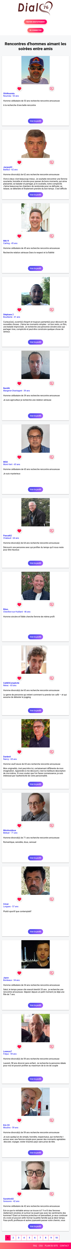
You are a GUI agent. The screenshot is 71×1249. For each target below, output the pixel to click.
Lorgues (7, 906)
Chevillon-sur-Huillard (13, 612)
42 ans (16, 1201)
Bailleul (6, 169)
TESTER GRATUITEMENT (35, 22)
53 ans (16, 96)
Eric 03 (6, 1125)
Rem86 (6, 388)
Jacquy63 (7, 167)
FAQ (35, 1245)
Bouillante (7, 317)
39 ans (27, 390)
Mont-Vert (7, 464)
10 (56, 1238)
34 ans (17, 980)
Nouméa (7, 96)
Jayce (6, 978)
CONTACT (64, 1245)
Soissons (7, 1201)
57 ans (15, 906)
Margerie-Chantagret (12, 390)
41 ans (17, 317)
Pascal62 (7, 535)
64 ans (16, 538)
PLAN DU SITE (51, 1245)
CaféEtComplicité (11, 683)
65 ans (17, 464)
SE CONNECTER (35, 30)
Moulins (7, 1127)
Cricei (6, 904)
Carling (6, 243)
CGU (41, 1245)
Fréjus (6, 1054)
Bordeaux (7, 980)
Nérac (6, 685)
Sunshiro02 (8, 1199)
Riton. (6, 609)
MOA (5, 462)
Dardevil (7, 756)
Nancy (6, 759)
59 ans (13, 1054)
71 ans (14, 833)
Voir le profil (35, 121)
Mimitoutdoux (9, 830)
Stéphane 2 (8, 314)
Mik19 (6, 241)
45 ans (14, 243)
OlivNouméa (9, 93)
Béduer (6, 833)
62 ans (14, 169)
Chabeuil (7, 538)
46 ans (27, 612)
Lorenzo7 (7, 1051)
